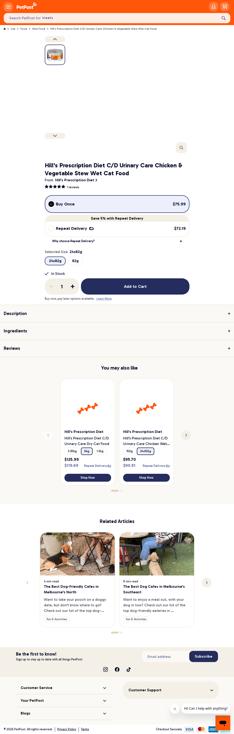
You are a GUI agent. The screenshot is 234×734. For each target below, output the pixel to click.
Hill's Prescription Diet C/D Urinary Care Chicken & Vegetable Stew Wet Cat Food (103, 28)
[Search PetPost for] (110, 18)
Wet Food (38, 28)
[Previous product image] (55, 39)
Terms (85, 729)
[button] (117, 241)
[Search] (223, 18)
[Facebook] (117, 669)
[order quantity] (62, 286)
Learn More (104, 298)
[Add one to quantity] (72, 286)
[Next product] (55, 136)
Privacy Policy (66, 729)
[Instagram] (105, 669)
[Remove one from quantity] (51, 286)
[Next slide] (186, 435)
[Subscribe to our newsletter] (165, 656)
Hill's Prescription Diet (74, 180)
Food (23, 28)
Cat (13, 28)
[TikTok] (128, 669)
